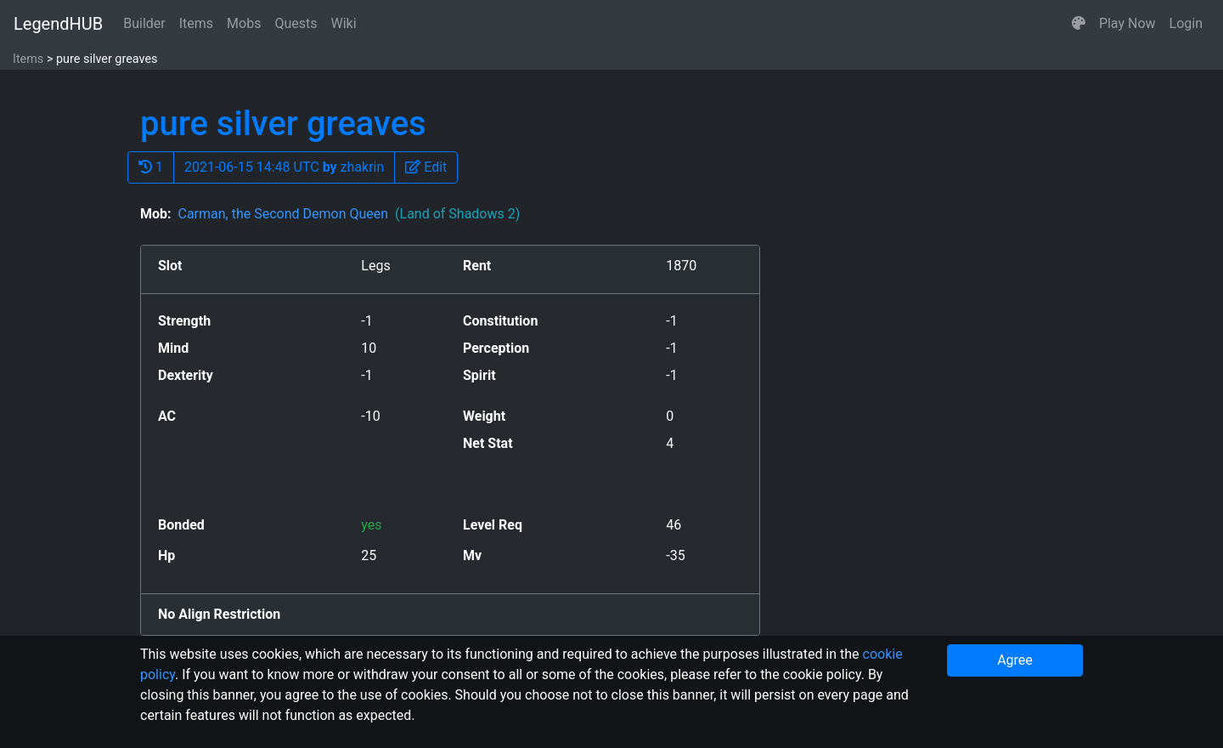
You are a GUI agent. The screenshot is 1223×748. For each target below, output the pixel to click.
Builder (144, 23)
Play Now (1127, 23)
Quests (295, 23)
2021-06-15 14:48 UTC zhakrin (284, 167)
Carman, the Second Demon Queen (349, 214)
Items (196, 23)
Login (1186, 23)
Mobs (244, 23)
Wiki (344, 23)
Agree (1015, 660)
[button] (1078, 24)
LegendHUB (58, 24)
